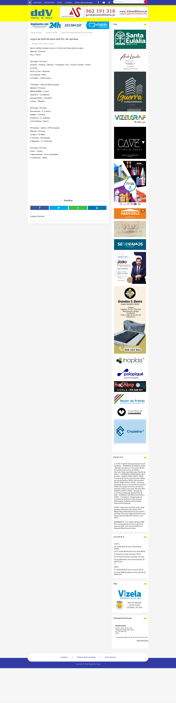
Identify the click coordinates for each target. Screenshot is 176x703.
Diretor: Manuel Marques (83, 2)
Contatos (68, 2)
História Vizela (49, 2)
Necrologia (37, 2)
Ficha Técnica (110, 657)
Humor (59, 2)
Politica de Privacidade (86, 657)
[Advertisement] (68, 178)
